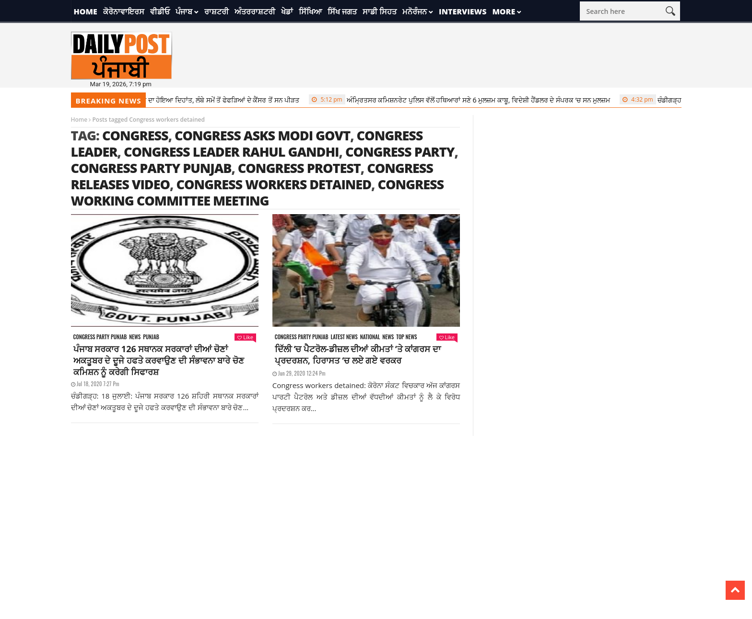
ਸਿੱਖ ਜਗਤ (342, 11)
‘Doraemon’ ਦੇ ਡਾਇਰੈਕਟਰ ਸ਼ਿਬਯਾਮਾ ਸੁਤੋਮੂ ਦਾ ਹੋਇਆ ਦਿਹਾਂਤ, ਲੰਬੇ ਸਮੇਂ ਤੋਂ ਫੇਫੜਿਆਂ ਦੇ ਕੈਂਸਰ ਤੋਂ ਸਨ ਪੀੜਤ (154, 99)
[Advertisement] (376, 503)
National (370, 337)
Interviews (462, 11)
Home (85, 11)
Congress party (400, 151)
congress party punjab (151, 168)
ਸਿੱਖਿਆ (310, 11)
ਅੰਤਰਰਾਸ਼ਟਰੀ (255, 11)
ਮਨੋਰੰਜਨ (414, 11)
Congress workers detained (273, 184)
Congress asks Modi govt (262, 135)
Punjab (151, 337)
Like (245, 337)
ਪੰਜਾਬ (184, 11)
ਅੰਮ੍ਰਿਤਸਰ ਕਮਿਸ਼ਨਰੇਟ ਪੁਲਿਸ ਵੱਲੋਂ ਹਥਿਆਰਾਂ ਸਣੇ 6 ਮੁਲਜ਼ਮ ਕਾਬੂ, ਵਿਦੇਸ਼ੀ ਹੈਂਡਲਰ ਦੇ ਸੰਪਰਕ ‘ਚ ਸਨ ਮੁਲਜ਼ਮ (466, 99)
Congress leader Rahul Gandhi (231, 151)
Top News (406, 337)
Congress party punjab (100, 337)
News (135, 337)
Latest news (344, 337)
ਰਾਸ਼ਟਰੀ (216, 11)
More (503, 11)
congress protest (299, 168)
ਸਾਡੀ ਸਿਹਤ (380, 11)
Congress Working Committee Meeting (257, 192)
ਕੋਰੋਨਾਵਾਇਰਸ (123, 11)
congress (135, 135)
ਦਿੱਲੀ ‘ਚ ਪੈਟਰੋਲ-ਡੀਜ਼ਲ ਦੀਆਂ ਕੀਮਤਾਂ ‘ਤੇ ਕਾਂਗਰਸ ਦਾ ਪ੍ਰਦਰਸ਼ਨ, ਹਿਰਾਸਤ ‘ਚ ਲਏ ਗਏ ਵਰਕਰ (358, 354)
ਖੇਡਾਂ (287, 11)
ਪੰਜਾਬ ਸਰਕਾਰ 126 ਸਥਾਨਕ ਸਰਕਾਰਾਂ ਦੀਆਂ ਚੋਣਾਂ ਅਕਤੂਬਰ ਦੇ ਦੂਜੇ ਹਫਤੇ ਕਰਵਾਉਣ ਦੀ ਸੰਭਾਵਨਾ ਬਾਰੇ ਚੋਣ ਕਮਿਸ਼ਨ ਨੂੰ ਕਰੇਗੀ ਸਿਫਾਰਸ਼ (158, 360)
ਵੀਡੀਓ (160, 11)
